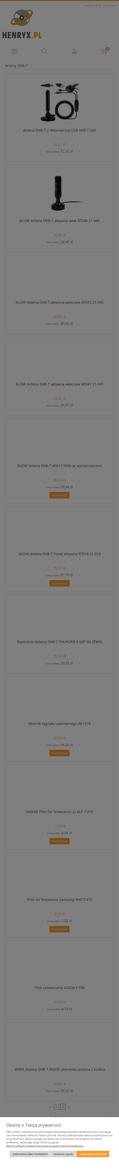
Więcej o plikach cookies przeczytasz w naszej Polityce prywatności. (45, 1146)
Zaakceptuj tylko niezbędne (30, 1154)
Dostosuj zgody (63, 1154)
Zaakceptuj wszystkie (92, 1154)
